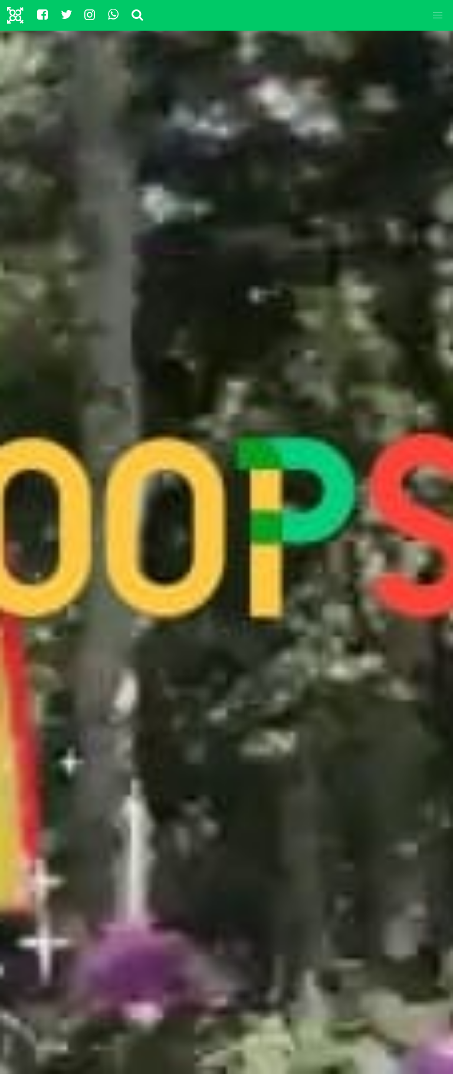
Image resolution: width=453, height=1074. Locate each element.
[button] (437, 15)
